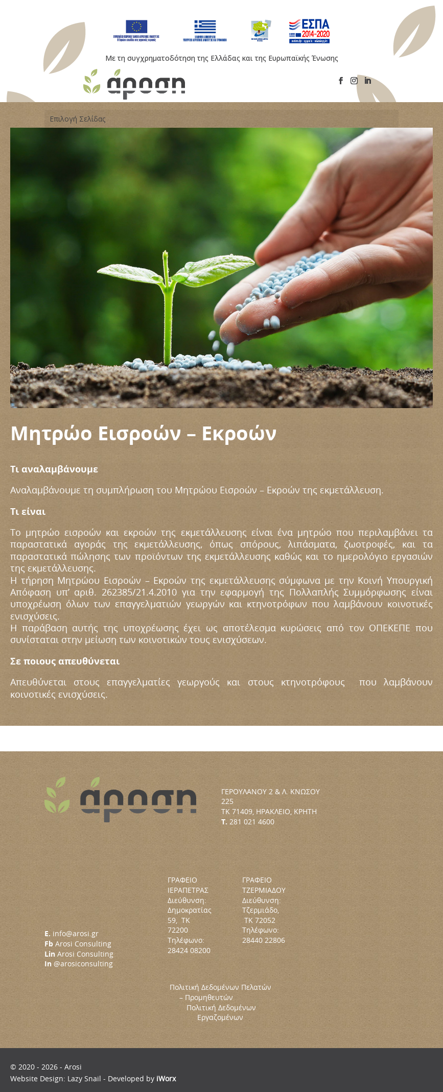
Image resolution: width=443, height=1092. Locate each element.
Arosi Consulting (83, 943)
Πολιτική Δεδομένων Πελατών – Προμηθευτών (220, 997)
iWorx (166, 1078)
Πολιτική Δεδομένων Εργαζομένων (221, 1013)
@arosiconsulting (83, 963)
